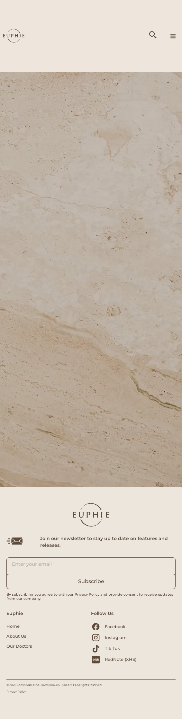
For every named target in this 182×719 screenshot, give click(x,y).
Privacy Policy (16, 691)
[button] (173, 36)
